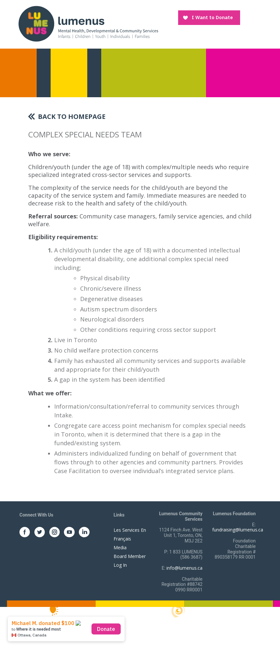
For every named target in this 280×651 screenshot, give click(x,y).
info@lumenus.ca (184, 568)
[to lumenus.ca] (88, 23)
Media (120, 547)
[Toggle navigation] (251, 18)
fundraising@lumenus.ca (237, 530)
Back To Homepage (71, 116)
